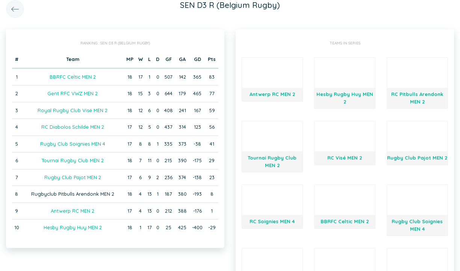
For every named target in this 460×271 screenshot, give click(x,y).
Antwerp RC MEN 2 (72, 211)
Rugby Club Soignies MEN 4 (72, 144)
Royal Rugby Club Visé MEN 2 (72, 110)
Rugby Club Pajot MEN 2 (72, 177)
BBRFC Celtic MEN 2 (73, 77)
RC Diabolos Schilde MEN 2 (72, 127)
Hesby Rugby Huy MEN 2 (73, 227)
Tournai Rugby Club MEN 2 (72, 160)
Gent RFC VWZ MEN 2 (72, 93)
